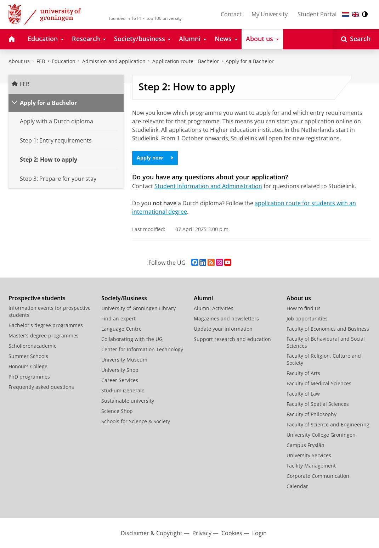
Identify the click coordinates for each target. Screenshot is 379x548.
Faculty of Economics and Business (328, 328)
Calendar (297, 486)
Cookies (231, 533)
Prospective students (37, 298)
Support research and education (232, 339)
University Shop (119, 370)
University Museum (124, 359)
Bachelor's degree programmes (46, 325)
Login (259, 533)
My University (269, 14)
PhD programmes (29, 376)
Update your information (223, 328)
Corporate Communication (318, 475)
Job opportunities (307, 318)
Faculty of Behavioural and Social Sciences (326, 342)
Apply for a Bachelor (250, 61)
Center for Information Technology (142, 349)
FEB (40, 61)
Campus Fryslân (305, 445)
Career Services (119, 380)
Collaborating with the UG (132, 339)
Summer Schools (28, 356)
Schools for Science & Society (135, 421)
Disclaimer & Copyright (151, 533)
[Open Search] (356, 39)
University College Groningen (321, 434)
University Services (309, 455)
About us (19, 61)
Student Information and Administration (208, 186)
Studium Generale (123, 390)
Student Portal (317, 14)
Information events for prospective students (50, 311)
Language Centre (121, 328)
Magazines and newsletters (226, 318)
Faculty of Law (303, 393)
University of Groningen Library (138, 308)
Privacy (201, 533)
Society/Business (124, 298)
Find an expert (118, 318)
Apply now (155, 157)
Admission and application (114, 61)
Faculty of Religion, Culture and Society (324, 359)
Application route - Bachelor (185, 61)
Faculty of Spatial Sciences (318, 404)
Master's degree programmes (44, 335)
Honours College (28, 366)
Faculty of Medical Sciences (319, 383)
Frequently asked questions (41, 387)
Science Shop (117, 411)
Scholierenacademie (33, 345)
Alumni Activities (213, 308)
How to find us (304, 308)
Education (63, 61)
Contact (231, 14)
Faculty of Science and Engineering (328, 424)
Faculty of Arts (303, 373)
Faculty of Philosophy (311, 414)
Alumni (203, 298)
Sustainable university (127, 400)
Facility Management (311, 465)
